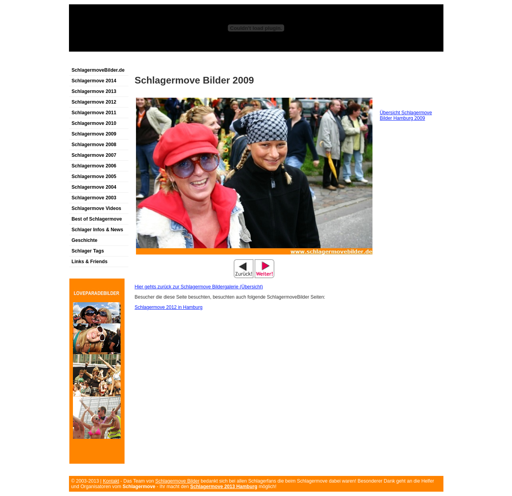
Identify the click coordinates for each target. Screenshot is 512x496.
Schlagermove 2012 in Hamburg (169, 307)
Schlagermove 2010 (94, 123)
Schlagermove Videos (96, 208)
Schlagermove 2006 (94, 166)
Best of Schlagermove (97, 219)
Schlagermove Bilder (177, 481)
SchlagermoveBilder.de (98, 70)
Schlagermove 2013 (94, 91)
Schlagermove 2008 (94, 144)
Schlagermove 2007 (94, 155)
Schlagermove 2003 (94, 198)
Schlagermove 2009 (94, 134)
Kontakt (111, 481)
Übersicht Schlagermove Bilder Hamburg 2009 (406, 115)
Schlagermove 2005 (94, 176)
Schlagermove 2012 (94, 102)
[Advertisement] (161, 60)
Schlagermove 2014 (94, 81)
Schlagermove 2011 (94, 112)
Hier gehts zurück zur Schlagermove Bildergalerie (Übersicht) (199, 287)
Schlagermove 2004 (94, 187)
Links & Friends (90, 261)
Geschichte (85, 240)
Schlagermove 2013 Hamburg (223, 486)
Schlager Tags (88, 251)
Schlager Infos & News (97, 229)
